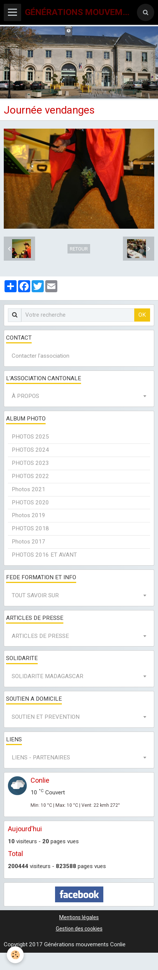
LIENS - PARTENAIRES (41, 757)
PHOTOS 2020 (30, 502)
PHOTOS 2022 (30, 476)
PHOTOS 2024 (30, 449)
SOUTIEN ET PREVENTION (46, 716)
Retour (79, 249)
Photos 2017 (28, 541)
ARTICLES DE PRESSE (40, 636)
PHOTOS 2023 (30, 463)
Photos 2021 (28, 489)
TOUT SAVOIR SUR (35, 595)
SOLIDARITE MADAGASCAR (47, 676)
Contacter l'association (40, 355)
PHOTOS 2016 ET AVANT (44, 554)
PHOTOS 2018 (30, 528)
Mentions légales (79, 917)
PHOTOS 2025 (30, 436)
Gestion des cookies (79, 929)
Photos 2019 (28, 515)
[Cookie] (15, 954)
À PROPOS (25, 396)
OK (142, 314)
